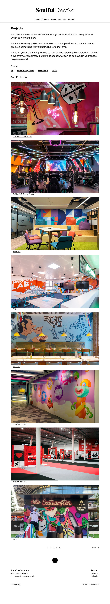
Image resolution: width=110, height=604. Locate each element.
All (12, 70)
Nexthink (16, 251)
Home (37, 19)
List (22, 77)
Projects (45, 19)
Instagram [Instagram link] (95, 573)
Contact (71, 19)
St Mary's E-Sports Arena (23, 194)
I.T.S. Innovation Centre (22, 136)
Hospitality (43, 70)
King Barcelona (19, 424)
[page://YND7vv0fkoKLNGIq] (55, 10)
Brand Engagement (25, 70)
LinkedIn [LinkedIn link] (94, 576)
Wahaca (16, 366)
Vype (15, 539)
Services (62, 19)
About (54, 19)
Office (54, 70)
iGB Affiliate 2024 (20, 482)
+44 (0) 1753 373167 (19, 573)
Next (94, 548)
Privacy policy (15, 584)
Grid (12, 77)
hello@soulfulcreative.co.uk (22, 576)
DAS (14, 309)
